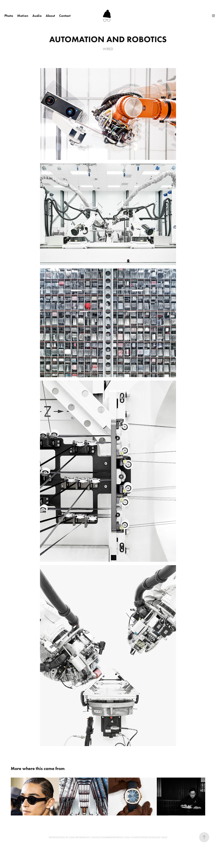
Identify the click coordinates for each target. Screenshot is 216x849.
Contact (65, 16)
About (50, 16)
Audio (37, 16)
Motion (22, 16)
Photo (8, 16)
